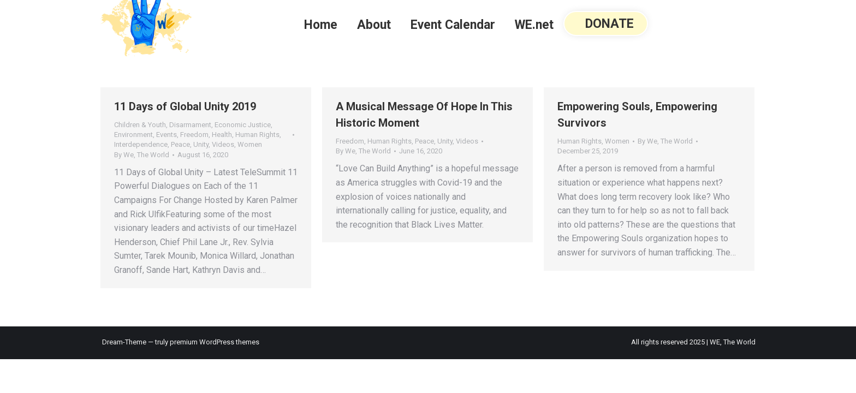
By (141, 155)
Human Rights (257, 134)
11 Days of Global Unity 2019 (185, 106)
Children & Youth (140, 125)
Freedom (194, 134)
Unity (201, 144)
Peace (180, 144)
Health (222, 134)
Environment (133, 134)
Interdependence (141, 144)
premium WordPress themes (214, 342)
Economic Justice (243, 125)
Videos (223, 144)
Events (166, 134)
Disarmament (190, 125)
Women (249, 144)
